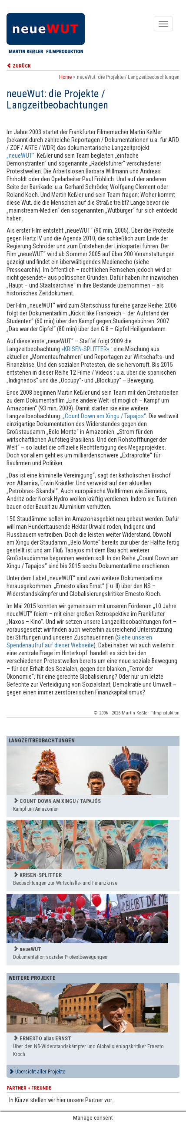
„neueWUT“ (20, 155)
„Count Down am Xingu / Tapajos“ (104, 416)
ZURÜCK (18, 66)
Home (65, 77)
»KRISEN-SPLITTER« (85, 348)
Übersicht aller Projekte (37, 1072)
